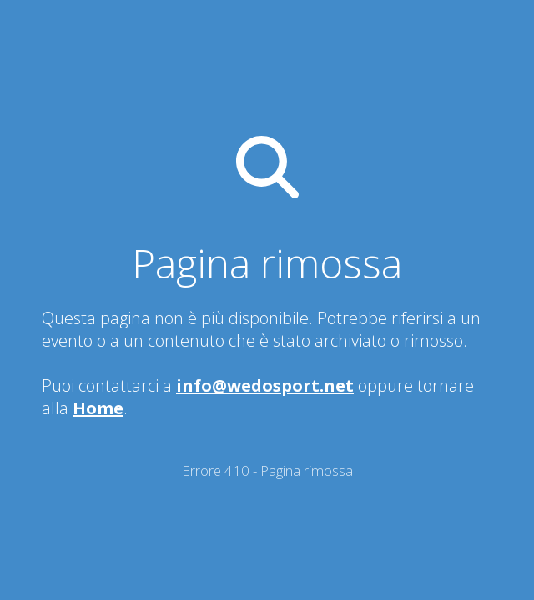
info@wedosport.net (265, 385)
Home (98, 408)
